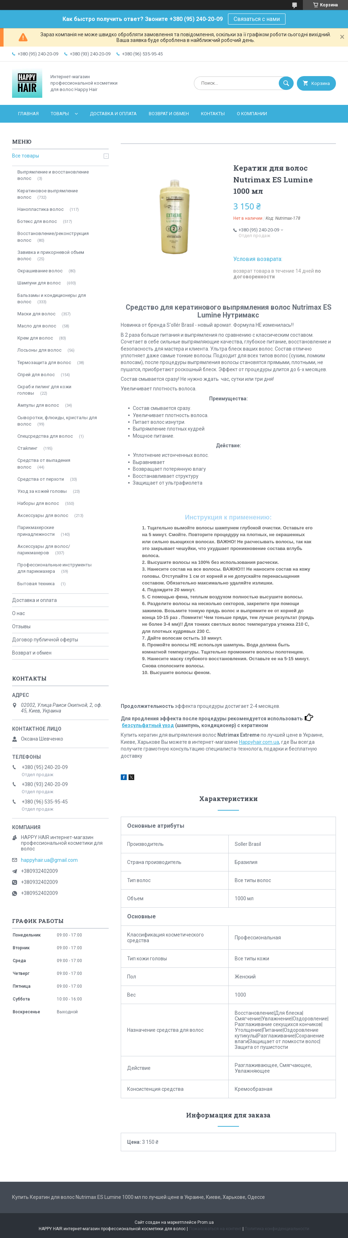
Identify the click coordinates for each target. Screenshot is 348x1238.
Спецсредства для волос (45, 436)
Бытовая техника (36, 583)
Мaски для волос (36, 313)
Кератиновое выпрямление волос (47, 194)
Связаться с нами (257, 19)
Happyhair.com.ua (259, 742)
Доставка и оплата (113, 113)
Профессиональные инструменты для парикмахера (54, 568)
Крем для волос (35, 338)
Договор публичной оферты (45, 639)
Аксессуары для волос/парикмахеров (43, 549)
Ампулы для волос (38, 405)
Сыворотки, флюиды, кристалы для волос (57, 421)
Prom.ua (205, 1222)
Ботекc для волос (37, 221)
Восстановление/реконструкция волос (53, 236)
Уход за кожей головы (42, 491)
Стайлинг (27, 448)
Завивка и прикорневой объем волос (50, 255)
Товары (60, 113)
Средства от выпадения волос (43, 463)
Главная (28, 113)
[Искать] (286, 83)
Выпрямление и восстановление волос (53, 175)
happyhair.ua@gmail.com (49, 860)
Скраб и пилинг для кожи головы (44, 390)
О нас (18, 613)
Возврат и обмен (169, 113)
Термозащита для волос (44, 362)
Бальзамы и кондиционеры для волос (51, 298)
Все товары (25, 156)
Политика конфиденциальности (277, 1228)
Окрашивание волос (39, 270)
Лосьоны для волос (39, 350)
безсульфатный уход (148, 725)
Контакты (213, 113)
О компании (252, 113)
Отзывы (21, 626)
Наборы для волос (38, 503)
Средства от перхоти (40, 479)
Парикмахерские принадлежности (36, 531)
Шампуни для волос (39, 283)
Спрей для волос (36, 374)
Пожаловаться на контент (215, 1228)
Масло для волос (36, 326)
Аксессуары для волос (42, 515)
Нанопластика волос (40, 209)
